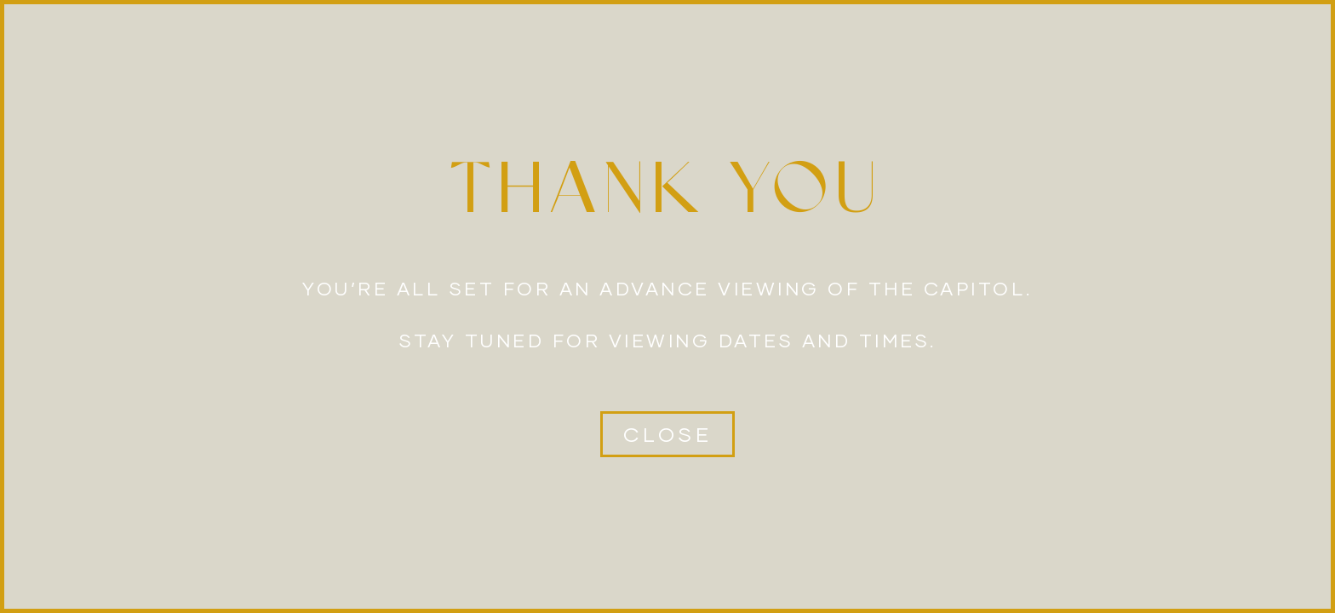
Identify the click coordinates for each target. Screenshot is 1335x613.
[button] (667, 434)
